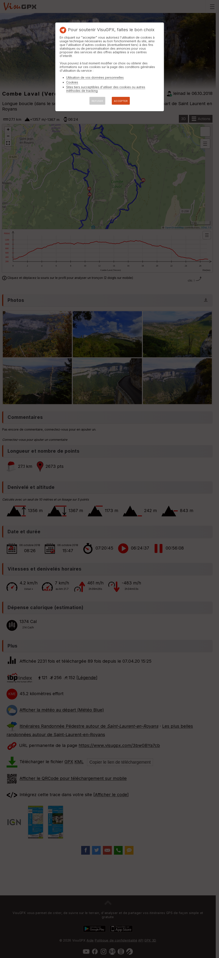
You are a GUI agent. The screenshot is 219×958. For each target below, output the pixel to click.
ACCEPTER (121, 100)
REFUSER (97, 100)
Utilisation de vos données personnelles (95, 77)
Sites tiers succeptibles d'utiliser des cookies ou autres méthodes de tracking (105, 89)
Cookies (72, 82)
